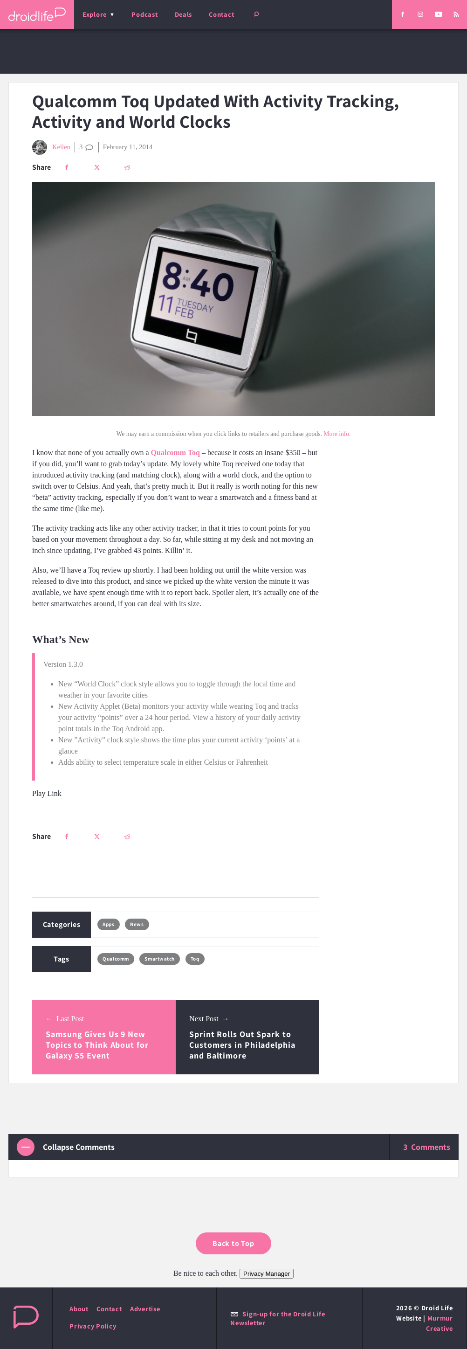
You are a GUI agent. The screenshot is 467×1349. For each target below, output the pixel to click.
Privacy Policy (92, 1325)
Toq (195, 958)
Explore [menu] (94, 14)
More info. (336, 433)
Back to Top (233, 1243)
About (79, 1308)
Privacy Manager (266, 1273)
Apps (108, 924)
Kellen (51, 147)
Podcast (144, 14)
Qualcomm (116, 958)
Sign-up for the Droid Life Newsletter (277, 1318)
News (137, 924)
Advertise (145, 1308)
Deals (183, 14)
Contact (221, 14)
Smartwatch (159, 958)
